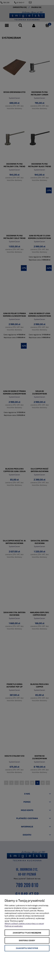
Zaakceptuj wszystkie (27, 948)
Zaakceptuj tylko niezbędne (27, 933)
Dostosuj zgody (27, 941)
